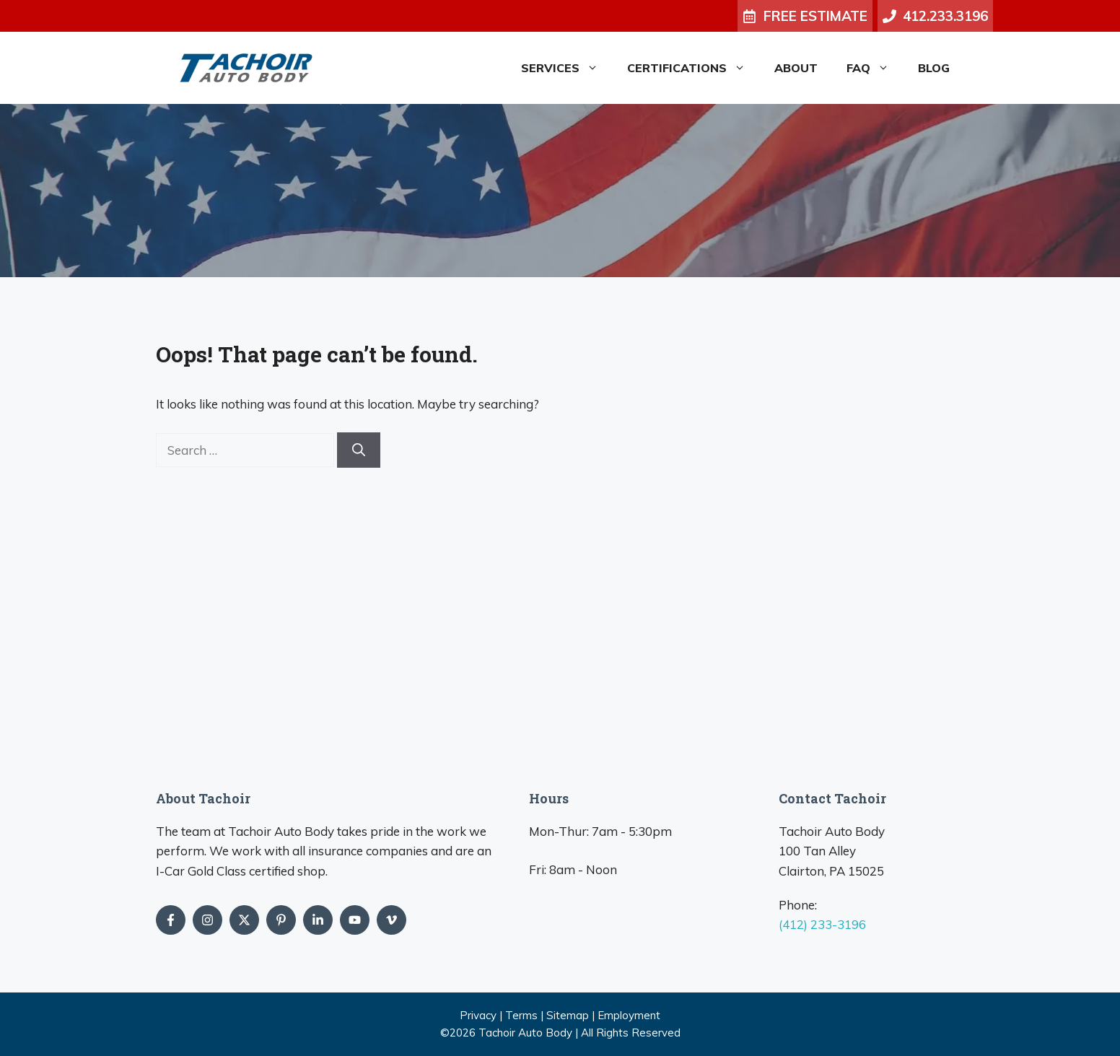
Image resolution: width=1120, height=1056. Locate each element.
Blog (934, 68)
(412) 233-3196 (822, 924)
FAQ (875, 68)
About (796, 68)
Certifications (693, 68)
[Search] (358, 450)
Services (567, 68)
